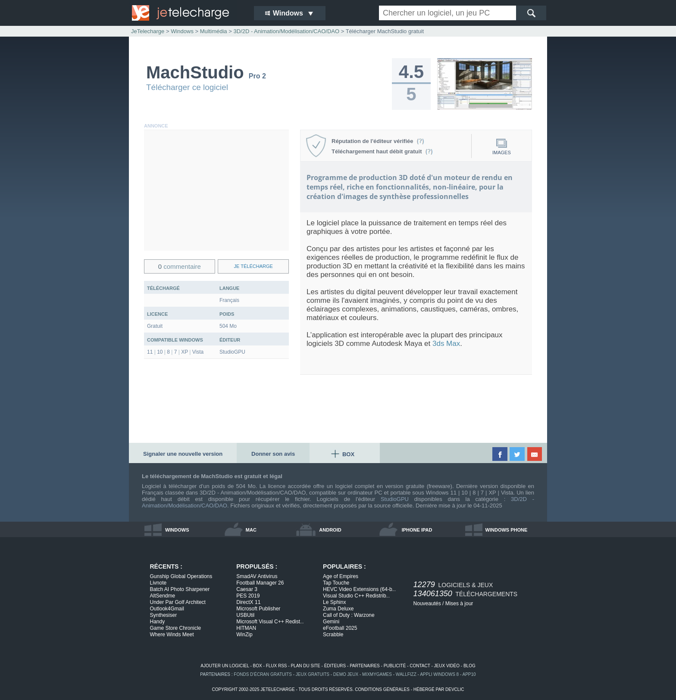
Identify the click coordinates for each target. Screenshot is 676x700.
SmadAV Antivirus (256, 576)
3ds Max (446, 343)
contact (420, 665)
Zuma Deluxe (338, 609)
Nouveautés (427, 603)
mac (251, 529)
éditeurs (335, 665)
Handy (157, 622)
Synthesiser (163, 615)
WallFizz (406, 674)
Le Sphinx (334, 602)
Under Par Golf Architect (178, 602)
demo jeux (345, 674)
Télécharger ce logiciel (187, 87)
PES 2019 (248, 596)
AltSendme (162, 596)
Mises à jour (459, 603)
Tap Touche (336, 583)
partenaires (365, 665)
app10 (469, 674)
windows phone (506, 529)
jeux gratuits (312, 674)
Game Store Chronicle (175, 628)
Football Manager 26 (260, 583)
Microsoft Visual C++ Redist (270, 622)
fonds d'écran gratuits (263, 674)
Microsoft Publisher (258, 609)
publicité (395, 665)
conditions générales (382, 689)
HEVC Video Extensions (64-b (359, 589)
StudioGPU (395, 499)
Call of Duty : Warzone (349, 615)
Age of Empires (340, 576)
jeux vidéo (447, 665)
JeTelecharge (147, 31)
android (330, 529)
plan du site (305, 665)
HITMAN (246, 628)
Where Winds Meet (172, 635)
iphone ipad (417, 529)
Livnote (158, 583)
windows (177, 529)
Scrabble (333, 635)
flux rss (276, 665)
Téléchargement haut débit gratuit (382, 151)
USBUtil (245, 615)
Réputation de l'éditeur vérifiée (378, 141)
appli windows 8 (439, 674)
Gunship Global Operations (181, 576)
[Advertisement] (216, 190)
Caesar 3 (246, 589)
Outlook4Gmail (167, 609)
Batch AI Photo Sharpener (180, 589)
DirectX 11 (248, 602)
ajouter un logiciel (224, 665)
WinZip (244, 635)
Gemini (331, 622)
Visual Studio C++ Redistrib (356, 596)
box (257, 665)
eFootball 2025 (340, 628)
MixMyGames (377, 674)
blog (469, 665)
